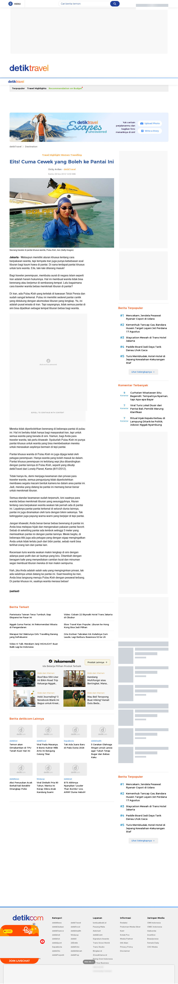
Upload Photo (150, 123)
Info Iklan (124, 942)
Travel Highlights (36, 88)
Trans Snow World (101, 942)
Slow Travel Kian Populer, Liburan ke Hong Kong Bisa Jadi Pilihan (86, 625)
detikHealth (76, 930)
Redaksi (123, 922)
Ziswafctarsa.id (100, 955)
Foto (127, 81)
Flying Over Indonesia (103, 958)
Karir (122, 930)
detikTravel (15, 146)
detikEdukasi (58, 926)
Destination (31, 146)
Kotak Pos (124, 934)
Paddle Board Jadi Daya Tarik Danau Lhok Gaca (143, 348)
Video (135, 81)
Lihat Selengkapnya (143, 371)
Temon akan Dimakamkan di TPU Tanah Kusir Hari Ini (20, 747)
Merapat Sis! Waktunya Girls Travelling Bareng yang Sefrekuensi (34, 635)
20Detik (74, 942)
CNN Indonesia (154, 922)
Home (20, 81)
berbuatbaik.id (99, 922)
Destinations (50, 81)
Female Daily (153, 942)
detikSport (57, 942)
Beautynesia (152, 938)
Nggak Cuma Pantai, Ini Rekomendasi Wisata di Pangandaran (33, 625)
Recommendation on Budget (65, 88)
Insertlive (151, 934)
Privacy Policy (126, 946)
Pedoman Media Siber (130, 926)
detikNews (57, 922)
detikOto (56, 950)
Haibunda (151, 930)
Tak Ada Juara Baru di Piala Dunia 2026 (74, 746)
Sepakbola (57, 946)
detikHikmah (76, 950)
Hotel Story (96, 81)
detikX (74, 938)
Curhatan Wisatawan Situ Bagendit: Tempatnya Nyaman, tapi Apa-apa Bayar (149, 396)
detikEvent (97, 934)
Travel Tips (81, 81)
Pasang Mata (99, 926)
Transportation (113, 81)
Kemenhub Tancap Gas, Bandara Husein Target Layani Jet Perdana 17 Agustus (146, 328)
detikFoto (75, 946)
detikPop (75, 955)
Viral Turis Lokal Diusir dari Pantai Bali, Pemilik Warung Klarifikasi (146, 408)
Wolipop (75, 934)
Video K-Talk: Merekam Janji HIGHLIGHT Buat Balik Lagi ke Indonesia (34, 645)
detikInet (56, 934)
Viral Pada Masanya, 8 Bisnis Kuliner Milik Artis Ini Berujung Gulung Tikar (47, 749)
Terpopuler (18, 88)
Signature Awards (101, 938)
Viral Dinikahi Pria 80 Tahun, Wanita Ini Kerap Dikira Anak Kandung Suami (47, 787)
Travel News (33, 81)
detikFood (75, 926)
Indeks (158, 81)
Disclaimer (125, 950)
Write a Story (150, 130)
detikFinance (58, 930)
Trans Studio (99, 946)
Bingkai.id (97, 950)
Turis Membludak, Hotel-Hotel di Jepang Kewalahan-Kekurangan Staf (145, 359)
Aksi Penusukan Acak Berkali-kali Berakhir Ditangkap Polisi (21, 785)
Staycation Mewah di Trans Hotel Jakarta (146, 339)
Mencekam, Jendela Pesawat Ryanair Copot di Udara (143, 317)
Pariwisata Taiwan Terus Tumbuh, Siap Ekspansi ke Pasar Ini (30, 615)
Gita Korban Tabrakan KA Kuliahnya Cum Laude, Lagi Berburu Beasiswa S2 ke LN (86, 635)
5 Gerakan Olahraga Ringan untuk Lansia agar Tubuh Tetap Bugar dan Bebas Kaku (101, 750)
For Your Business (101, 962)
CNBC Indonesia (154, 926)
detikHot (56, 938)
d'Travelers (66, 81)
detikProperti (58, 955)
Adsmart (97, 930)
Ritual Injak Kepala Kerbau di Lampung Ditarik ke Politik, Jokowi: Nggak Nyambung (147, 421)
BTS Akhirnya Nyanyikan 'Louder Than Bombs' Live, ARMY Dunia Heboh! (74, 787)
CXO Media (152, 946)
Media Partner (126, 938)
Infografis (146, 81)
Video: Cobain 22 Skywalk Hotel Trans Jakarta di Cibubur (88, 615)
